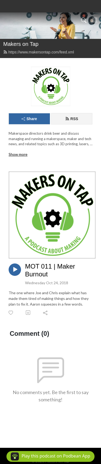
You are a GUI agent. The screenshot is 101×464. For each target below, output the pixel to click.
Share (29, 119)
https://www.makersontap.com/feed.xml (38, 52)
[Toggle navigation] (95, 20)
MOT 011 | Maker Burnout (50, 270)
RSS (71, 119)
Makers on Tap (21, 44)
